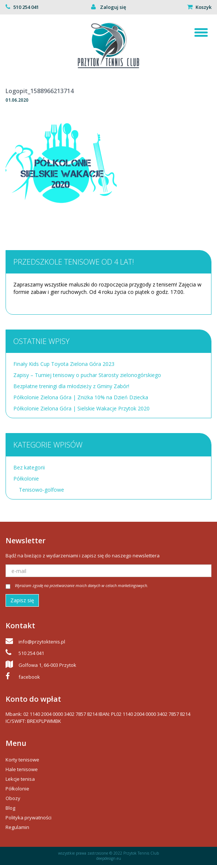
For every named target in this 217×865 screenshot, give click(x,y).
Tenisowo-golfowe (41, 489)
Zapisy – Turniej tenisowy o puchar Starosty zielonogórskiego (87, 375)
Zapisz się (22, 600)
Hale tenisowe (22, 769)
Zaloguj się (112, 7)
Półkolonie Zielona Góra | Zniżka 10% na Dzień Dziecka (80, 397)
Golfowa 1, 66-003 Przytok (47, 665)
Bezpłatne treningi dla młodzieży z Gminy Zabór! (71, 386)
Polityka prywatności (28, 817)
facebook (29, 677)
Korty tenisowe (22, 759)
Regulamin (17, 827)
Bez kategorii (29, 467)
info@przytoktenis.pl (42, 641)
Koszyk (203, 7)
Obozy (13, 798)
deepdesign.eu (108, 858)
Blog (10, 808)
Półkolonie (26, 478)
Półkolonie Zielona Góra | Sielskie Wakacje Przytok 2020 (81, 408)
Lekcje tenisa (20, 779)
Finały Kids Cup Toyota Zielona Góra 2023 (63, 363)
